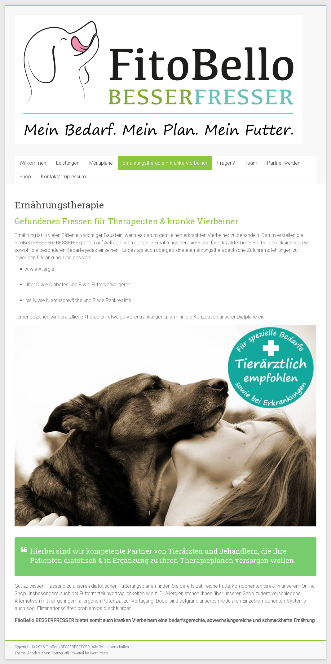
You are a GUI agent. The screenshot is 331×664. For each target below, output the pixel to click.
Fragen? (226, 163)
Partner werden (283, 163)
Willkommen (33, 163)
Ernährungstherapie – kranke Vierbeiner (165, 163)
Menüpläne (101, 163)
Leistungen (67, 163)
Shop (25, 177)
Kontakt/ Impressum (63, 177)
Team (251, 163)
